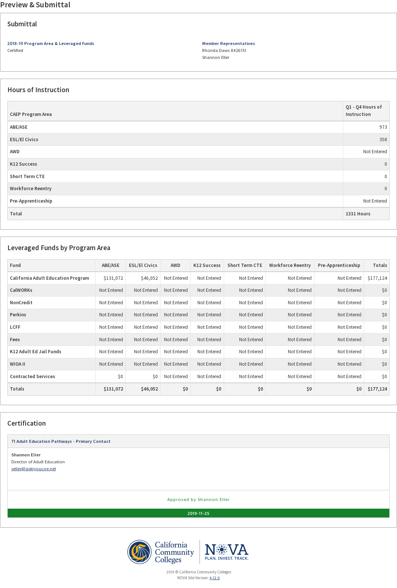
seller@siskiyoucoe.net (33, 468)
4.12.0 (214, 577)
